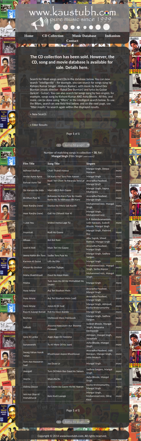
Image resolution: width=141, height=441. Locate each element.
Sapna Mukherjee (97, 190)
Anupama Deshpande (95, 329)
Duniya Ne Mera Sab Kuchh (62, 205)
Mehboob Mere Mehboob (62, 318)
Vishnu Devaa (30, 386)
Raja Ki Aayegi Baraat (34, 311)
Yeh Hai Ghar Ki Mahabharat (31, 396)
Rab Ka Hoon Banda (58, 311)
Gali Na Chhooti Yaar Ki (60, 213)
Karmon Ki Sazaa (32, 261)
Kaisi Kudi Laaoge (57, 396)
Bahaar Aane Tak (32, 182)
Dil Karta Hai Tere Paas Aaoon (63, 176)
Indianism (112, 36)
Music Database (84, 36)
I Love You (28, 222)
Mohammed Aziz (95, 203)
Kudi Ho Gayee (55, 232)
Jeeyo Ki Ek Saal (56, 306)
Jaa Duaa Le (54, 363)
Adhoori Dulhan (31, 170)
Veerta (26, 379)
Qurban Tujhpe (56, 267)
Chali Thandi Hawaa (58, 170)
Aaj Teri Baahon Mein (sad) (62, 298)
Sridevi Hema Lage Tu (59, 222)
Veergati (27, 371)
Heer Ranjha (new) (33, 205)
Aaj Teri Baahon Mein (59, 290)
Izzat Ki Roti (29, 247)
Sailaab (27, 327)
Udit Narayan (93, 222)
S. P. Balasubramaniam (98, 219)
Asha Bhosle (93, 342)
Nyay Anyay (29, 290)
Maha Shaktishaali (33, 275)
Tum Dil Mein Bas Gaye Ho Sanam (66, 371)
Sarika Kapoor (101, 269)
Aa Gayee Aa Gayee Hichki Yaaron (65, 386)
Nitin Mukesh (93, 357)
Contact (72, 41)
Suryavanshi (29, 344)
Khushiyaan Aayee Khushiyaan (64, 354)
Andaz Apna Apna (32, 176)
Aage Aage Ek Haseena (60, 336)
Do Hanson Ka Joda (33, 190)
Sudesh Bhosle (94, 323)
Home (28, 36)
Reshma (27, 318)
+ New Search (38, 114)
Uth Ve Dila (53, 261)
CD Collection (53, 36)
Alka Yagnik (92, 238)
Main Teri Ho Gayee (58, 247)
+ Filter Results (38, 125)
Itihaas (26, 240)
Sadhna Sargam (94, 369)
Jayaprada (91, 338)
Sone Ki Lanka (30, 336)
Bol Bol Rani (54, 240)
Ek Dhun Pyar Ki (31, 198)
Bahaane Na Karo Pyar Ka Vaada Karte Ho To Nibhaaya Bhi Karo (65, 197)
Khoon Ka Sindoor (32, 267)
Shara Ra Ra (54, 379)
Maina (26, 282)
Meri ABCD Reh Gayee (59, 190)
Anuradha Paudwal (96, 180)
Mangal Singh (93, 168)
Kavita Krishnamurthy (97, 307)
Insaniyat (28, 232)
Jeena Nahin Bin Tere (34, 255)
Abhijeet (106, 304)
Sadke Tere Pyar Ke (58, 255)
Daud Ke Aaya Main (58, 275)
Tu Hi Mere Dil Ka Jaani (60, 344)
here (83, 67)
